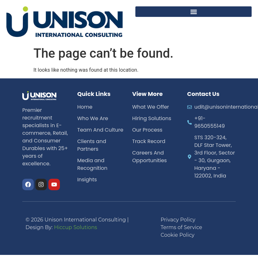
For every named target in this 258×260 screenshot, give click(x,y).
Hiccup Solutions (75, 227)
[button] (193, 11)
